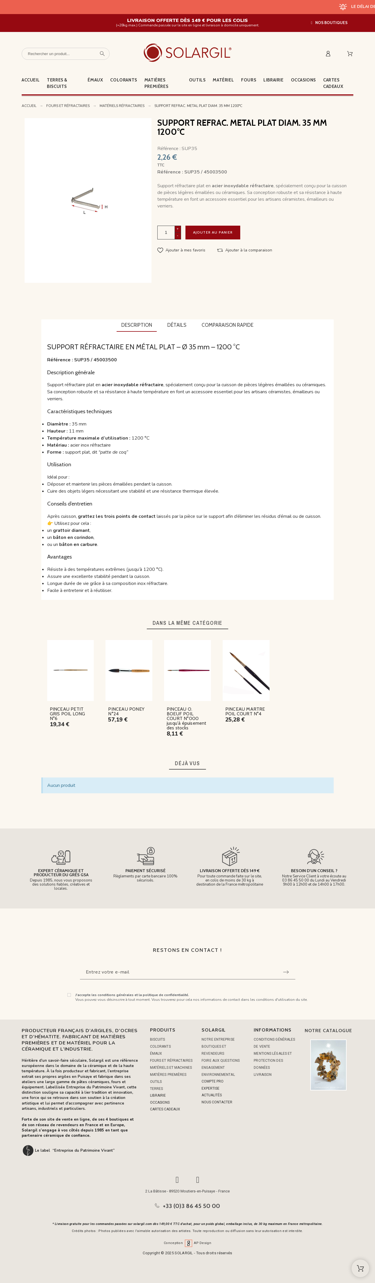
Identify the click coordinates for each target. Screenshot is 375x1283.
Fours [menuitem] (248, 80)
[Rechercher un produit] (66, 54)
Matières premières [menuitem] (156, 83)
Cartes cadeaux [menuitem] (333, 83)
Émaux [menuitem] (95, 80)
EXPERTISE (210, 1088)
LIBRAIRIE (158, 1095)
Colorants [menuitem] (123, 80)
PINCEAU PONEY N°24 (126, 711)
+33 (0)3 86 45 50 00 (191, 1205)
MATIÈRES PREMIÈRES (168, 1075)
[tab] (137, 325)
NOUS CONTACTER (217, 1102)
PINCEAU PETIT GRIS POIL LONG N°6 (67, 713)
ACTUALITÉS (212, 1095)
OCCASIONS (160, 1102)
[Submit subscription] (285, 972)
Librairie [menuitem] (273, 80)
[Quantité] (166, 232)
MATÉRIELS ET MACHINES (171, 1068)
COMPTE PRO (213, 1081)
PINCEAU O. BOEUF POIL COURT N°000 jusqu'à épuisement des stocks (187, 718)
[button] (329, 23)
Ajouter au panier (213, 232)
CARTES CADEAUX (165, 1109)
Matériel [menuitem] (223, 80)
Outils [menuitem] (197, 80)
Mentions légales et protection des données (273, 1060)
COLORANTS (160, 1046)
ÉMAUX (156, 1053)
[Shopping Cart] (360, 1268)
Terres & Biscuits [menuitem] (57, 83)
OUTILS (156, 1082)
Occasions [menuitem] (303, 80)
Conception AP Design (187, 1243)
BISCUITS (157, 1039)
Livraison (263, 1075)
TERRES (156, 1089)
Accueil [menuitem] (31, 80)
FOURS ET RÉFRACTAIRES (171, 1061)
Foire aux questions (221, 1061)
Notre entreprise (218, 1039)
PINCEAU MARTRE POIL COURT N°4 (245, 711)
